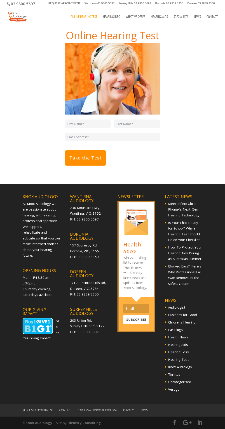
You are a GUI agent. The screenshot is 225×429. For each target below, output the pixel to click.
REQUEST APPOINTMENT (64, 3)
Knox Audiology (180, 367)
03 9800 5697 (23, 3)
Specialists (180, 17)
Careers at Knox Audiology (97, 410)
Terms (143, 410)
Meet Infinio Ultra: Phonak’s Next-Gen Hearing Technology (183, 209)
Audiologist (176, 307)
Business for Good (182, 314)
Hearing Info (111, 17)
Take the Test (85, 158)
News (197, 17)
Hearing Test (178, 359)
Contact (212, 17)
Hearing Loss (178, 352)
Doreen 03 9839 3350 (201, 3)
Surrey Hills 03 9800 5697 (135, 3)
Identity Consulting (84, 422)
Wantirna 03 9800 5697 (99, 3)
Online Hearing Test (83, 17)
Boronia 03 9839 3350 (169, 3)
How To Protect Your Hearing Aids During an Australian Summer (185, 253)
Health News (178, 337)
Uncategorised (179, 382)
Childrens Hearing (182, 322)
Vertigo (174, 389)
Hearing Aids (159, 17)
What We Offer (135, 17)
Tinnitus (174, 374)
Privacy (128, 410)
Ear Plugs (175, 329)
